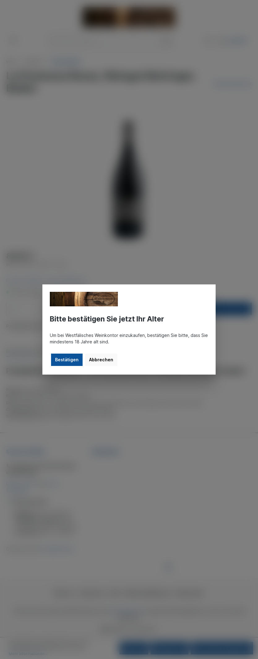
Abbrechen (101, 359)
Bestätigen (67, 359)
